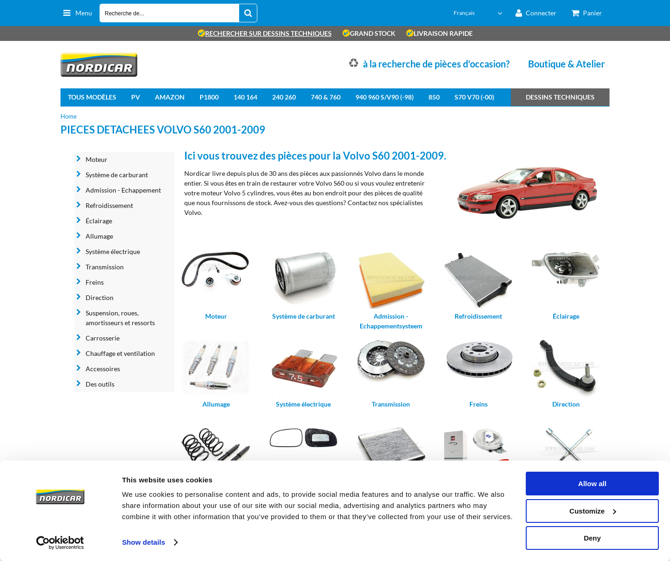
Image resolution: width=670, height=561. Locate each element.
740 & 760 (326, 97)
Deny (592, 538)
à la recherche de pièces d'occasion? (436, 63)
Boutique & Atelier (566, 63)
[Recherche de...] (248, 13)
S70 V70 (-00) (474, 97)
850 (434, 97)
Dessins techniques (560, 97)
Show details (143, 542)
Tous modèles (92, 97)
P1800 (209, 97)
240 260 (284, 97)
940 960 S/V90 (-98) (384, 97)
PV (135, 97)
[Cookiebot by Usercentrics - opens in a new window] (60, 543)
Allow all (592, 484)
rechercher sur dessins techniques (265, 33)
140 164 (245, 97)
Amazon (170, 97)
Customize (593, 511)
